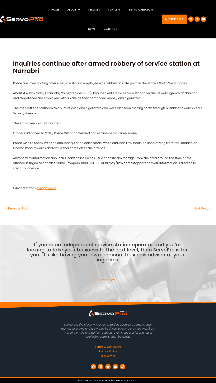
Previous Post (16, 208)
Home (55, 9)
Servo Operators (141, 9)
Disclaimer (108, 356)
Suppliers (114, 9)
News (92, 29)
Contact (110, 29)
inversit (133, 380)
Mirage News (46, 188)
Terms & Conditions (108, 347)
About (73, 9)
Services (94, 9)
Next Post (203, 208)
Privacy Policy (108, 351)
